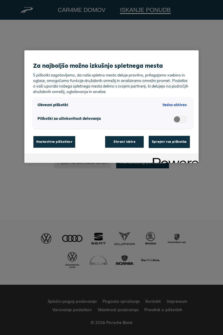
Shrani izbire (124, 142)
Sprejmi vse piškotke (169, 142)
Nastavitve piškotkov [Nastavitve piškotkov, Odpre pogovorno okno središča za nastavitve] (54, 142)
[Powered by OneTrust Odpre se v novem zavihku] (174, 159)
